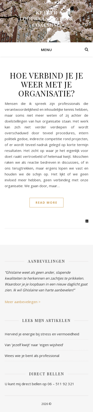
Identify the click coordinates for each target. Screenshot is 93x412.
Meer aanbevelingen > (23, 301)
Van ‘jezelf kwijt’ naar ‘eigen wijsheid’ (34, 344)
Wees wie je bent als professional (32, 355)
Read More (46, 202)
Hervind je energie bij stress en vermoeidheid (42, 334)
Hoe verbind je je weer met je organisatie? (46, 84)
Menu (46, 49)
